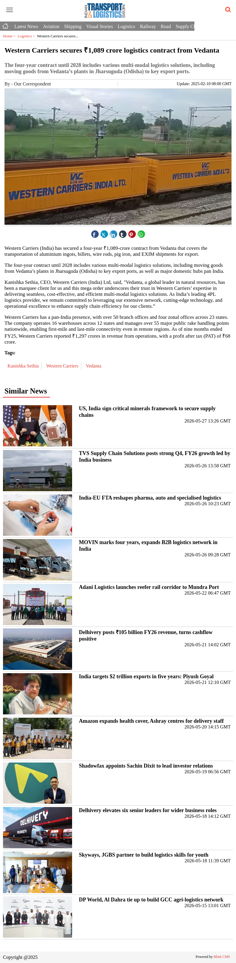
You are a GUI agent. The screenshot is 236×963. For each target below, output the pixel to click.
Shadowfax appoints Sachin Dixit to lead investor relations (146, 766)
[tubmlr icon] (123, 232)
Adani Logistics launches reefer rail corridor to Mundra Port (149, 587)
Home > (10, 36)
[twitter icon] (104, 232)
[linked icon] (113, 232)
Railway (148, 26)
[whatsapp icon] (141, 232)
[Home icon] (6, 25)
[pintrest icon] (132, 232)
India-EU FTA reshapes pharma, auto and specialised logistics (150, 498)
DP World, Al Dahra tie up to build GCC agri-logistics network (151, 900)
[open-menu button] (10, 10)
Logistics (126, 26)
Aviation (51, 26)
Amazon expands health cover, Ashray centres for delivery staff (151, 721)
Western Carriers (63, 365)
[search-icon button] (227, 9)
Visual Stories (99, 26)
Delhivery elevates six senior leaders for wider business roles (148, 810)
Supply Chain (189, 26)
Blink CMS (222, 957)
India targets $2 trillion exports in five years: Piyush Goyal (146, 676)
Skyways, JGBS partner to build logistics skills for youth (143, 855)
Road (166, 26)
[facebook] (95, 232)
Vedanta (94, 365)
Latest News (26, 26)
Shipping (72, 26)
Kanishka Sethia (23, 365)
